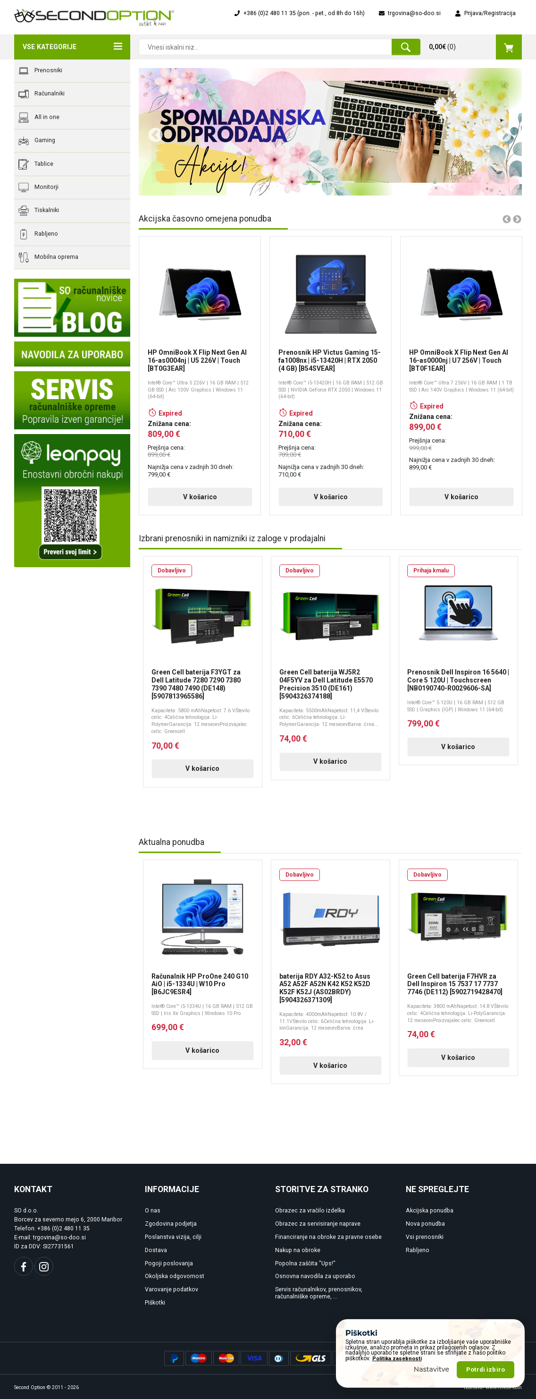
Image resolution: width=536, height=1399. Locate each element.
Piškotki (155, 1302)
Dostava (156, 1250)
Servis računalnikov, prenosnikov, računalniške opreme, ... (318, 1293)
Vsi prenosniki (425, 1237)
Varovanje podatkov (171, 1289)
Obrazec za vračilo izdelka (310, 1210)
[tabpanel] (330, 132)
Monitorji (38, 187)
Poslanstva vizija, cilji (173, 1237)
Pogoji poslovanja (169, 1263)
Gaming (36, 141)
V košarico (200, 497)
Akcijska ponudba (429, 1210)
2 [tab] (328, 185)
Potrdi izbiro (485, 1369)
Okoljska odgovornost (174, 1276)
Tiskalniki (38, 210)
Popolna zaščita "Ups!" (305, 1263)
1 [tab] (311, 185)
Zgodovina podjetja (171, 1223)
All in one (38, 117)
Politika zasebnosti (397, 1359)
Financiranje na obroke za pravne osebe (328, 1237)
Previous (152, 131)
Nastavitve (432, 1369)
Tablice (35, 164)
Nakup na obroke (297, 1250)
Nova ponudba (425, 1223)
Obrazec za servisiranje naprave (317, 1223)
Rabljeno (38, 234)
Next (500, 131)
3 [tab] (345, 185)
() (475, 46)
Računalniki (41, 94)
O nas (152, 1210)
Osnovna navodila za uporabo (315, 1276)
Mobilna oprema (48, 257)
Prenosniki (40, 71)
